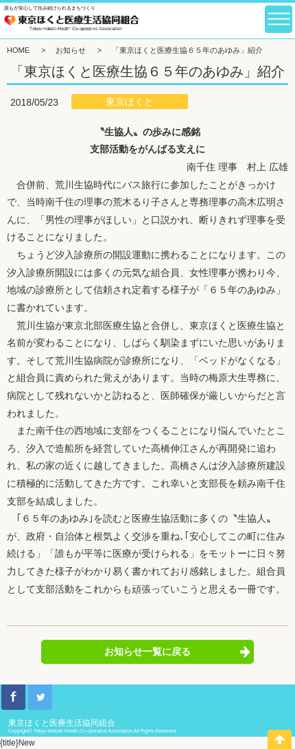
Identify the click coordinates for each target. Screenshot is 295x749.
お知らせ (71, 50)
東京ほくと (130, 101)
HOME (18, 50)
